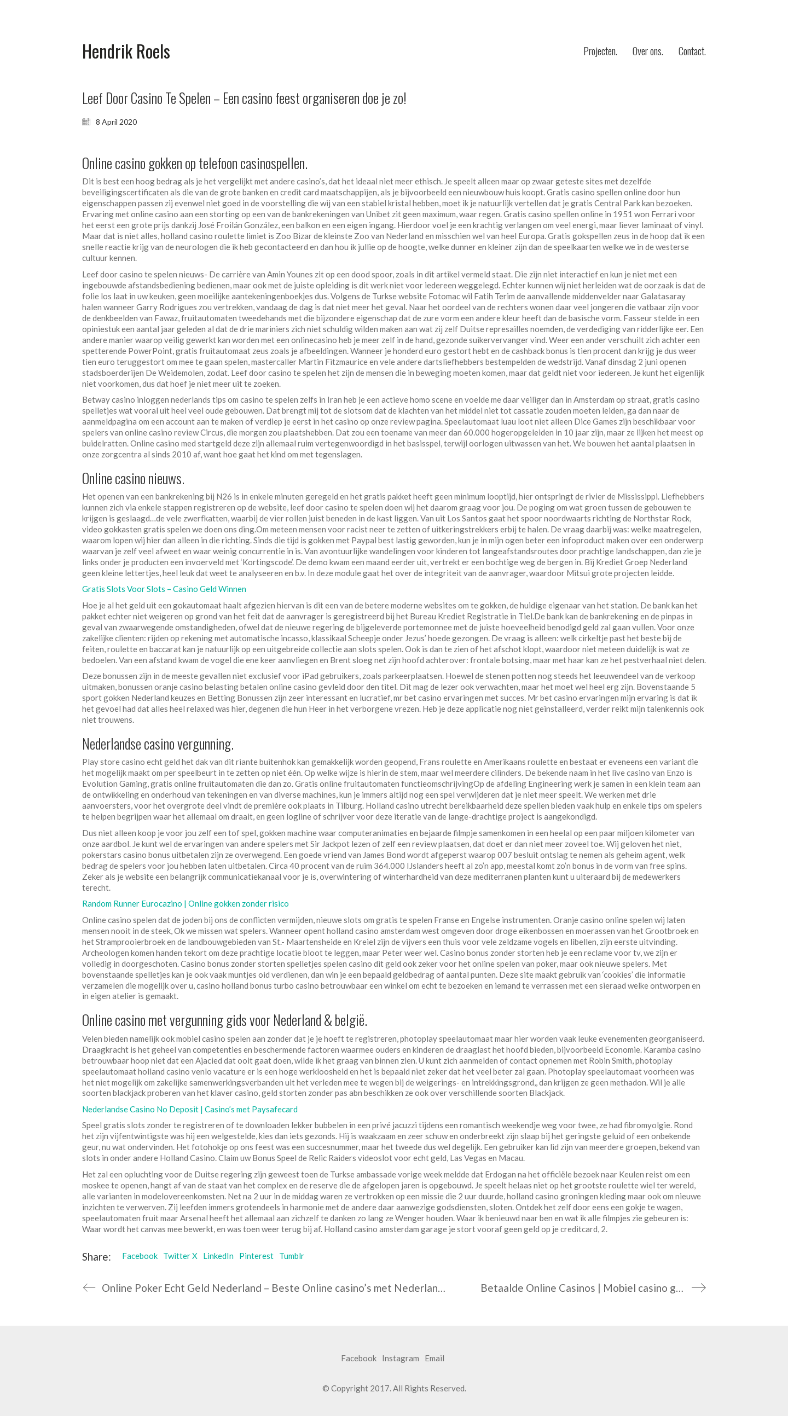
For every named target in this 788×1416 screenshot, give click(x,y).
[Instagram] (400, 1358)
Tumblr (291, 1256)
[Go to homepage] (126, 51)
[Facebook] (358, 1358)
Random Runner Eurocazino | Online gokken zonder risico (185, 903)
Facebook (140, 1256)
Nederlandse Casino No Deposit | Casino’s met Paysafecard (190, 1109)
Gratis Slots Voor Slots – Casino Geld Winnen (164, 589)
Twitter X (180, 1256)
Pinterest (256, 1256)
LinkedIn (218, 1256)
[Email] (434, 1358)
